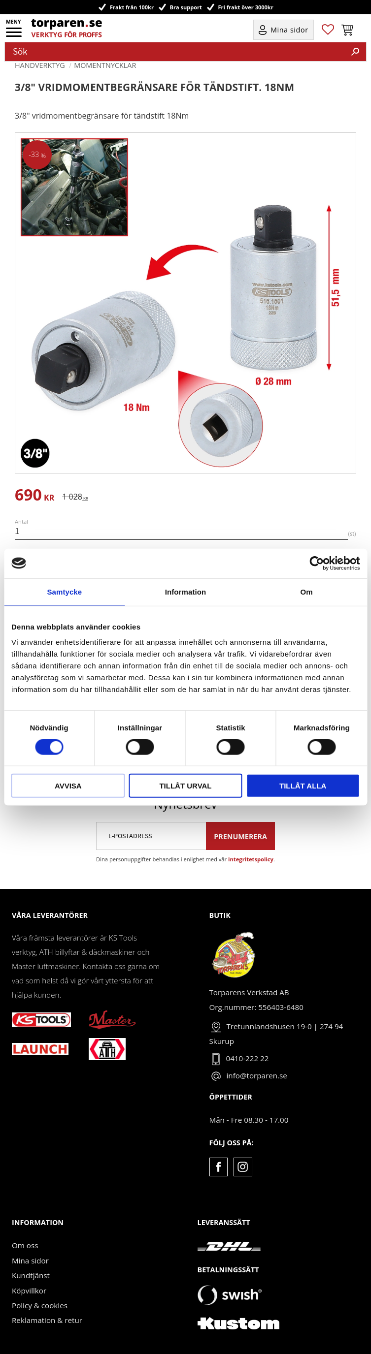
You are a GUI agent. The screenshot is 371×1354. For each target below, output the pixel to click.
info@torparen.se (257, 1075)
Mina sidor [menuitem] (289, 29)
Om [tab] (307, 591)
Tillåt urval (185, 786)
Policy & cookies (39, 1305)
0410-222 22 (247, 1058)
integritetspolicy (250, 859)
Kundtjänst (31, 1275)
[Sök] (355, 52)
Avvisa (68, 786)
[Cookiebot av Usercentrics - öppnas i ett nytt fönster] (316, 563)
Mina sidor (30, 1260)
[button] (14, 35)
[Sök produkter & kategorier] (175, 51)
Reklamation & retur (47, 1320)
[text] (34, 496)
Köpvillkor (29, 1290)
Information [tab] (185, 591)
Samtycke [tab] (64, 591)
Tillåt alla (302, 786)
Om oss (25, 1245)
